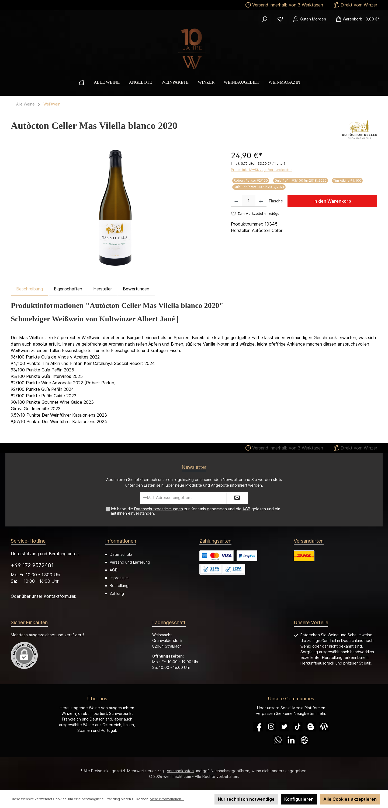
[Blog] (324, 727)
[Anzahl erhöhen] (260, 201)
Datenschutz (121, 554)
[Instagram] (271, 727)
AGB (246, 509)
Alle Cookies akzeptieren (350, 799)
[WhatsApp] (278, 740)
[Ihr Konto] (309, 19)
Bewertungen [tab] (136, 288)
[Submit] (237, 498)
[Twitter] (284, 727)
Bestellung (119, 585)
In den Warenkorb (332, 201)
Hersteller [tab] (102, 288)
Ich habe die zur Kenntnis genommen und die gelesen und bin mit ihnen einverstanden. (195, 511)
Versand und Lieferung (130, 562)
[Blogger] (311, 727)
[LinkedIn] (291, 740)
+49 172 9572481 (32, 565)
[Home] (86, 82)
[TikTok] (298, 727)
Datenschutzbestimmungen (158, 509)
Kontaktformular (59, 596)
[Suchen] (264, 19)
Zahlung (117, 593)
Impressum (119, 577)
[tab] (29, 289)
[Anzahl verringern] (236, 201)
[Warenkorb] (356, 19)
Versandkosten (180, 770)
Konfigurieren (299, 799)
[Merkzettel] (280, 19)
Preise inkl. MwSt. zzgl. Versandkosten (261, 170)
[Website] (304, 740)
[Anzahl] (248, 201)
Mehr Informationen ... (167, 799)
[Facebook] (258, 727)
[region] (115, 208)
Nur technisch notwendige (246, 799)
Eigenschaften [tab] (68, 288)
